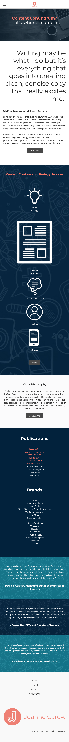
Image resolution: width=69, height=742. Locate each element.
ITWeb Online (35, 448)
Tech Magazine (34, 454)
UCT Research (35, 457)
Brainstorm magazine (34, 451)
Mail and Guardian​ (34, 463)
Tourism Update (34, 460)
